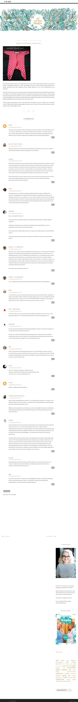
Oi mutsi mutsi (59, 652)
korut (64, 668)
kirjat (74, 666)
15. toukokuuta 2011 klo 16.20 (15, 292)
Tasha (11, 382)
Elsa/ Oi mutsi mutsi (15, 144)
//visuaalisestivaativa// (16, 396)
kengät (64, 666)
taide (74, 677)
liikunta (74, 669)
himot (67, 662)
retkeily (58, 677)
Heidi (10, 188)
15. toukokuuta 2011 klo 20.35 (15, 367)
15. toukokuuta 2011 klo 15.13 (15, 279)
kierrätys (69, 666)
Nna (10, 346)
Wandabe (12, 324)
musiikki (67, 673)
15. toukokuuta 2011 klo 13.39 (15, 213)
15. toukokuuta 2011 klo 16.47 (15, 311)
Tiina (10, 365)
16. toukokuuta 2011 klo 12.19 (15, 459)
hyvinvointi (59, 664)
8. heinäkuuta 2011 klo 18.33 (15, 476)
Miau (10, 290)
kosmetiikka (71, 668)
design (62, 660)
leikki (70, 670)
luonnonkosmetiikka (71, 671)
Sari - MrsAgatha (14, 309)
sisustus (70, 677)
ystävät (68, 681)
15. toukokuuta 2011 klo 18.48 (15, 349)
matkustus (59, 673)
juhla (74, 664)
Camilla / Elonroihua (16, 247)
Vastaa (53, 137)
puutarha (74, 675)
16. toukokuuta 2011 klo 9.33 (15, 422)
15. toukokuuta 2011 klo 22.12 (15, 384)
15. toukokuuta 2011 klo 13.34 (15, 160)
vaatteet (58, 681)
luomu (57, 671)
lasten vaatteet (61, 670)
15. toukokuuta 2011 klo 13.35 (15, 190)
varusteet (63, 681)
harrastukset (59, 662)
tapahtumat (60, 679)
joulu (71, 664)
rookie (30, 40)
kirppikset (25, 40)
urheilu (74, 679)
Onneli (11, 420)
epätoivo (19, 40)
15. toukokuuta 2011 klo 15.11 (15, 249)
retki (61, 677)
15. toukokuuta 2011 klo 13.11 (15, 127)
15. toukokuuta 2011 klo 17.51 (15, 326)
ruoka (65, 677)
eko (68, 660)
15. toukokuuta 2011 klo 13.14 (15, 146)
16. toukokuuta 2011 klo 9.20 (15, 398)
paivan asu (66, 675)
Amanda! (11, 211)
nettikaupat (73, 673)
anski (10, 125)
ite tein (65, 664)
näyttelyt (58, 675)
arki (57, 660)
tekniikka (68, 679)
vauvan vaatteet (37, 40)
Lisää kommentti (7, 491)
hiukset (74, 662)
